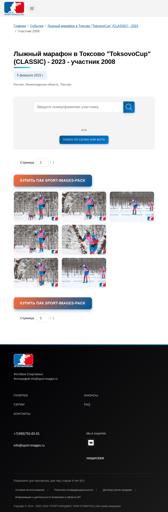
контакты (22, 413)
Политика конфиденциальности (73, 489)
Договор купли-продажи (117, 489)
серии (19, 404)
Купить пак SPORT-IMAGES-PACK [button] (53, 180)
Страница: (27, 162)
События (36, 26)
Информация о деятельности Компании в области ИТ (48, 497)
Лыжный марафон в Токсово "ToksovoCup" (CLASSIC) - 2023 (93, 26)
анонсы (91, 395)
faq (87, 404)
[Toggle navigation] (32, 8)
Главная (20, 26)
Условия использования (29, 489)
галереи (21, 395)
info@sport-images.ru (29, 445)
